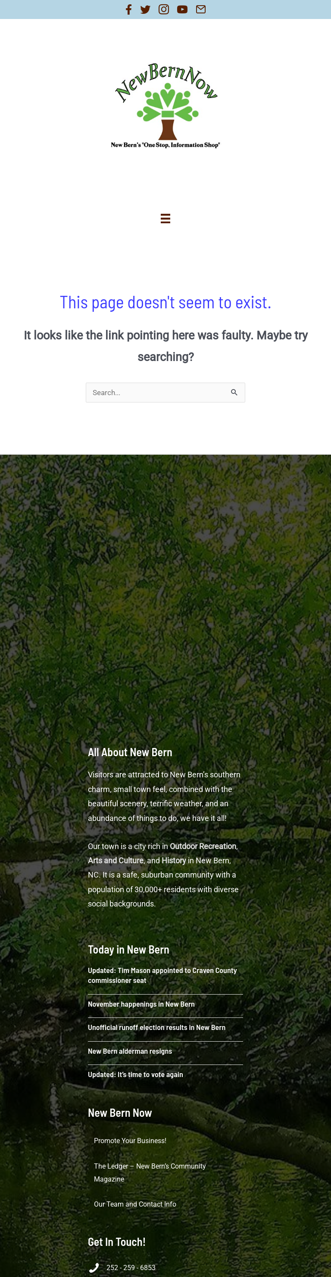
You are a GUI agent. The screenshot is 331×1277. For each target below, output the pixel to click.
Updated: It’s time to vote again (135, 1074)
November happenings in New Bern (141, 1003)
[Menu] (165, 218)
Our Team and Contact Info (135, 1204)
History (174, 860)
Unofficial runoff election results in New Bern (156, 1027)
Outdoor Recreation (203, 846)
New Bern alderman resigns (130, 1050)
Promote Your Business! (130, 1141)
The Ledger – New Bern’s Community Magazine (150, 1172)
